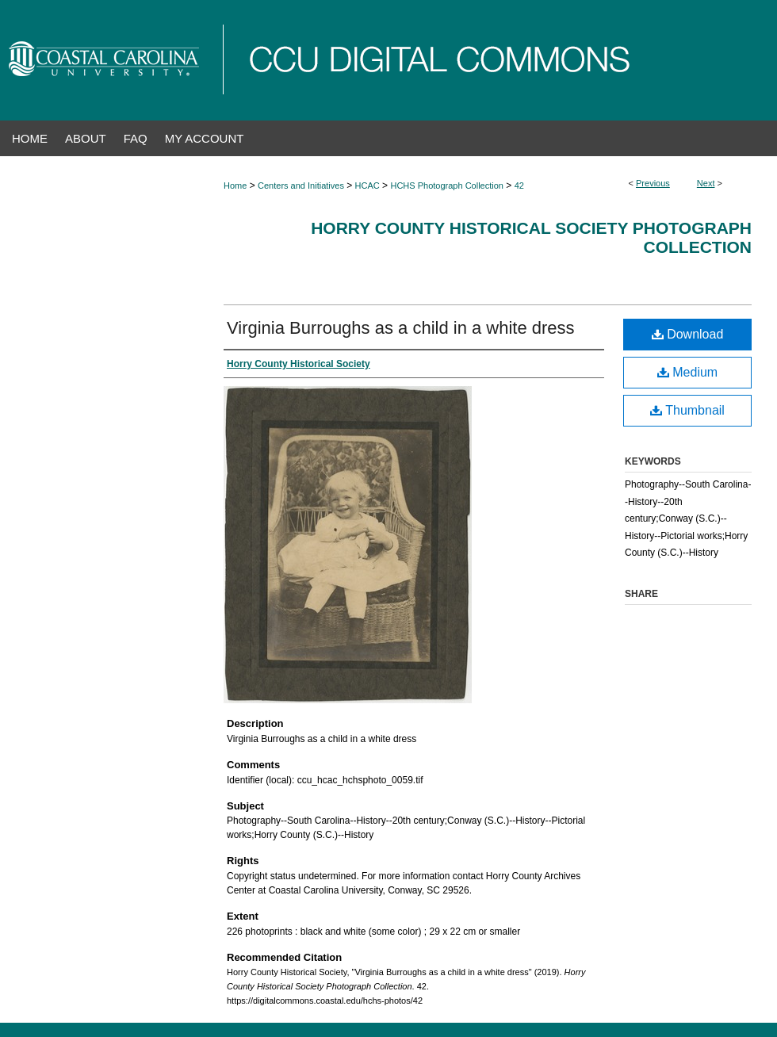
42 (519, 185)
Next (706, 183)
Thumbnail (687, 410)
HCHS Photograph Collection (446, 185)
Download (688, 334)
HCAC (367, 185)
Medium (687, 372)
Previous (653, 183)
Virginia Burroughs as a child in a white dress (401, 328)
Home (235, 185)
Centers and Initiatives (301, 185)
